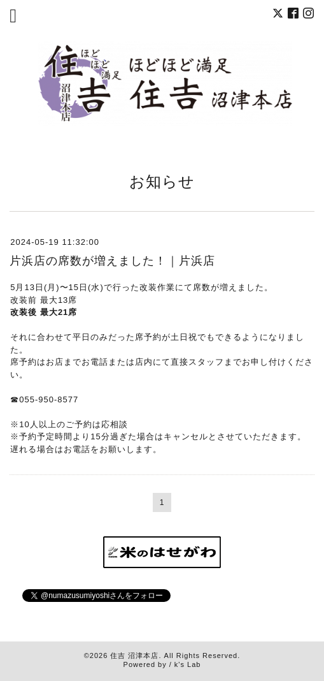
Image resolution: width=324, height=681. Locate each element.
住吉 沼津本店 (134, 655)
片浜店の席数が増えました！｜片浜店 (112, 260)
